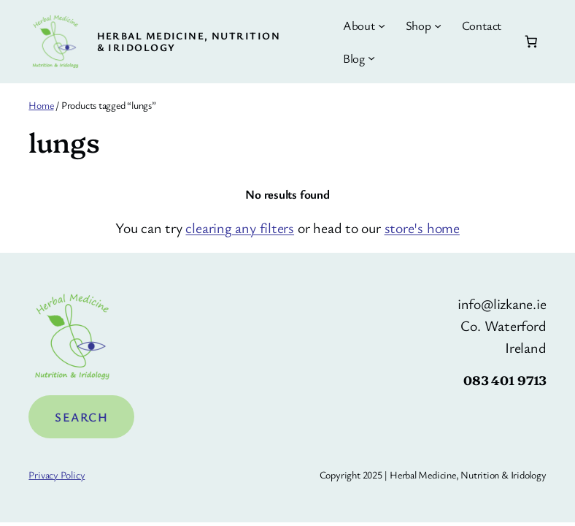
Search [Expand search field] (81, 416)
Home (40, 105)
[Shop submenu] (437, 25)
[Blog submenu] (371, 57)
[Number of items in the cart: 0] (530, 41)
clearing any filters (239, 227)
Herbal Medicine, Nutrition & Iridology (188, 41)
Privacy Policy (56, 474)
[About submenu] (381, 25)
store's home (422, 227)
